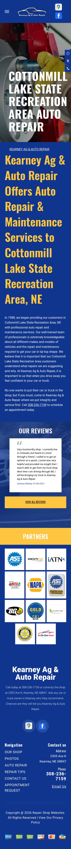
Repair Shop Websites (48, 813)
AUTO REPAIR (16, 765)
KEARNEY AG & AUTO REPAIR (29, 149)
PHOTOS (12, 759)
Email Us (59, 786)
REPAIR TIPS (15, 772)
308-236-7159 (37, 405)
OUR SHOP (13, 752)
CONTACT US (15, 778)
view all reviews (35, 502)
